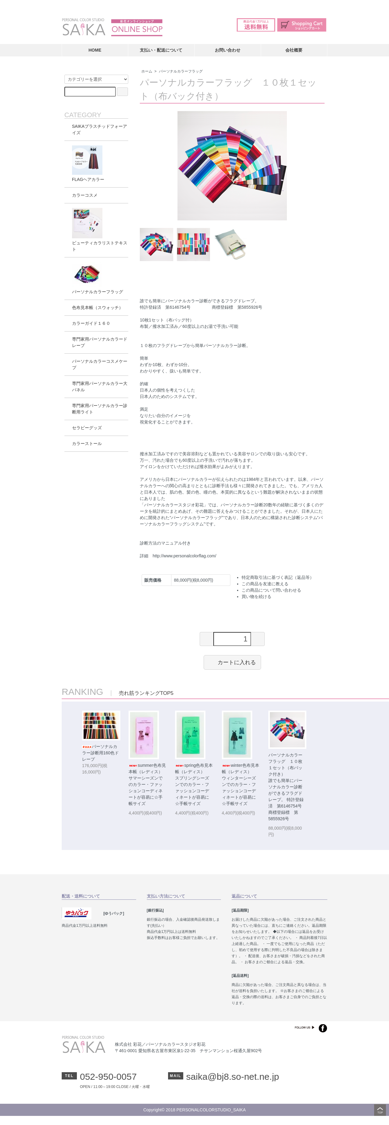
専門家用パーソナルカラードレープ (99, 342)
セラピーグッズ (87, 427)
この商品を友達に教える (265, 583)
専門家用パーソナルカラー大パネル (99, 386)
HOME (94, 50)
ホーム (146, 71)
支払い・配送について (161, 50)
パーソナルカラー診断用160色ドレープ (100, 753)
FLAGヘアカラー (88, 163)
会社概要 (293, 50)
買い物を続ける (256, 596)
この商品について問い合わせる (271, 590)
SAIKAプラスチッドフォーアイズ (99, 129)
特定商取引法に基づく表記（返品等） (278, 577)
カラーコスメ (85, 195)
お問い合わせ (227, 50)
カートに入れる (232, 662)
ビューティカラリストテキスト (99, 230)
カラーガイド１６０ (91, 323)
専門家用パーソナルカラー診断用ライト (99, 408)
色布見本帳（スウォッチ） (97, 307)
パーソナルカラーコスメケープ (99, 364)
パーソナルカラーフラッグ (181, 71)
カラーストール (87, 443)
